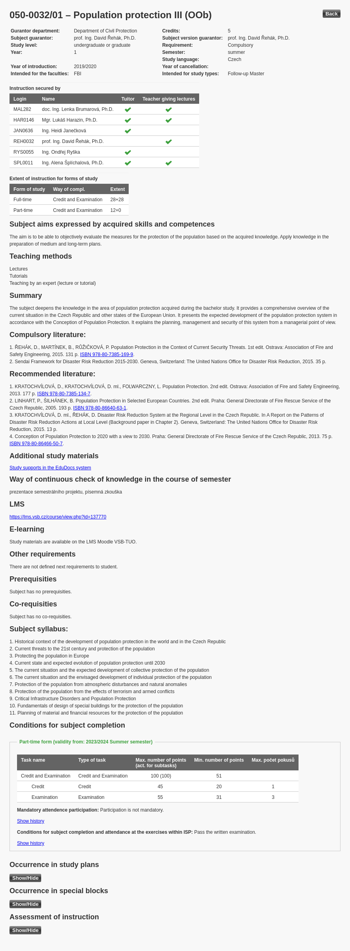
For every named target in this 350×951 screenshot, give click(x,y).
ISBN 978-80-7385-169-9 (106, 354)
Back (331, 14)
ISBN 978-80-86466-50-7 (36, 443)
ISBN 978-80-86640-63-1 (99, 408)
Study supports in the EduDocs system (50, 468)
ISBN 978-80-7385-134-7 (63, 393)
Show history (30, 821)
